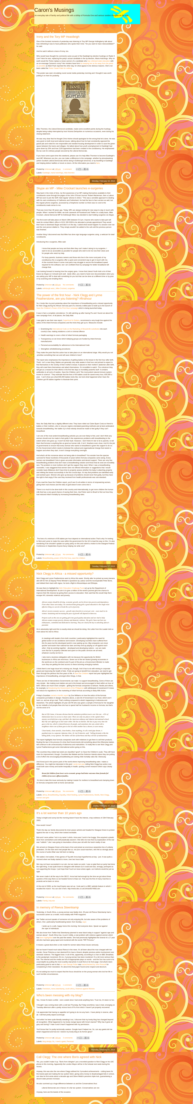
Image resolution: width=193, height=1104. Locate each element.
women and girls (42, 798)
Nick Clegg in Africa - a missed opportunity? (65, 573)
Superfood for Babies (71, 320)
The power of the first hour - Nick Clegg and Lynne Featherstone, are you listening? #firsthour (69, 296)
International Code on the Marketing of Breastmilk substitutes (76, 329)
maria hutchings (57, 173)
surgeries (71, 288)
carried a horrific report (60, 695)
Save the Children (82, 673)
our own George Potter (69, 964)
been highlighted (46, 938)
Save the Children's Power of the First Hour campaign (57, 308)
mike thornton (69, 173)
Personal (70, 1041)
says (84, 922)
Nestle (96, 795)
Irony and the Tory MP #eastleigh (57, 36)
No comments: (69, 285)
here (98, 163)
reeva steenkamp (57, 989)
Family (45, 901)
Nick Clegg (104, 795)
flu (53, 1041)
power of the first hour (62, 558)
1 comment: (68, 169)
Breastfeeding (48, 558)
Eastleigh (46, 173)
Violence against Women (85, 989)
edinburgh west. (49, 288)
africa (45, 795)
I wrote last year (79, 764)
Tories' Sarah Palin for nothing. (60, 68)
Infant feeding (72, 795)
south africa (69, 989)
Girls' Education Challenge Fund (71, 588)
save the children (78, 558)
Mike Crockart (61, 288)
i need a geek (60, 1041)
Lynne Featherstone (86, 795)
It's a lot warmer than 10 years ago (59, 813)
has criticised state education (99, 61)
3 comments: (68, 1038)
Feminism (46, 989)
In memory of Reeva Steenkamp (57, 907)
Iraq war (52, 901)
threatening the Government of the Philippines (66, 688)
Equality (63, 795)
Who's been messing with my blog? (59, 995)
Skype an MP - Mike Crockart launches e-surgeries (69, 188)
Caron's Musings (54, 10)
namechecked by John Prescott (94, 964)
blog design (47, 1041)
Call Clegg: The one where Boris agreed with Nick (68, 1057)
